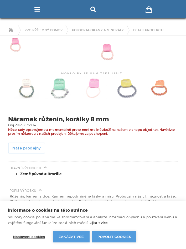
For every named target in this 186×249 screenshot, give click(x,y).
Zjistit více (99, 223)
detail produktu (148, 30)
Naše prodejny (26, 148)
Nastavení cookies (29, 237)
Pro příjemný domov (43, 30)
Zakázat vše (71, 237)
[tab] (14, 44)
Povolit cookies (114, 237)
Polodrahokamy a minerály (98, 30)
